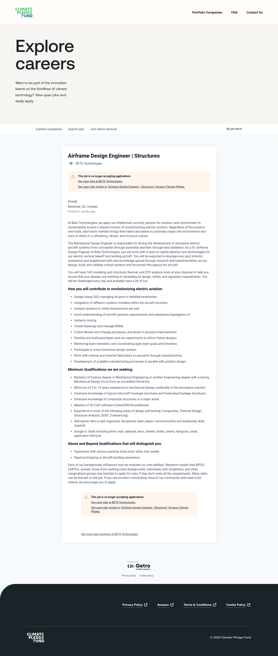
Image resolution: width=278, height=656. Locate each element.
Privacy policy (129, 575)
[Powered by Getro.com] (139, 565)
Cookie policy (146, 575)
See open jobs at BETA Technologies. (100, 181)
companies (49, 129)
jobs (76, 129)
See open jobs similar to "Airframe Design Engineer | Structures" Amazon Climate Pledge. (131, 186)
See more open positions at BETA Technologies (109, 534)
